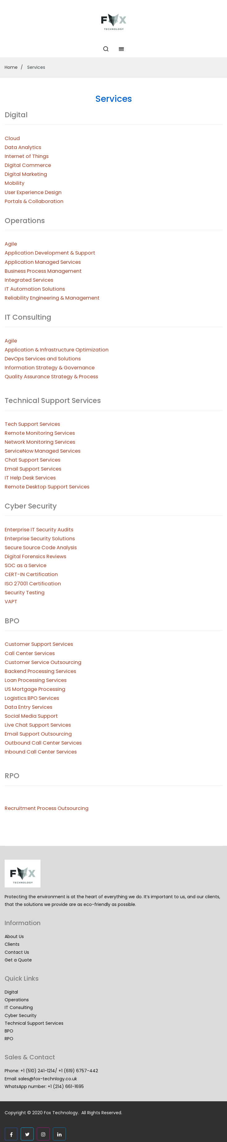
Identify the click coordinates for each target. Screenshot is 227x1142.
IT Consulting (19, 1007)
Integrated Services (29, 280)
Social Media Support (31, 716)
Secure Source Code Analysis (41, 547)
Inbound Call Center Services (41, 751)
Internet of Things (27, 156)
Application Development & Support (50, 252)
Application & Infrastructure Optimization (57, 349)
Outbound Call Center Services (43, 742)
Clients (12, 944)
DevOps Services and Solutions (43, 358)
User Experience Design (33, 192)
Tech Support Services (32, 424)
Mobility (14, 183)
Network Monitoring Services (40, 442)
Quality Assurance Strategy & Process (51, 376)
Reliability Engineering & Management (52, 297)
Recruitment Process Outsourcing (46, 808)
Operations (17, 1000)
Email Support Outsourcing (38, 733)
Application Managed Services (43, 262)
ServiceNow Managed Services (42, 451)
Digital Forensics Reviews (35, 556)
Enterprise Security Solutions (40, 538)
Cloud (12, 138)
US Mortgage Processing (35, 689)
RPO (9, 1039)
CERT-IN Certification (31, 574)
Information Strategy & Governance (50, 367)
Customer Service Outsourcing (43, 662)
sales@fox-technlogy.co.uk (47, 1079)
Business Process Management (43, 271)
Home (11, 67)
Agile (11, 243)
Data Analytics (23, 147)
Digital (11, 992)
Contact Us (17, 952)
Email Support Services (33, 468)
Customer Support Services (39, 644)
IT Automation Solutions (35, 289)
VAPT (11, 601)
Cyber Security (20, 1015)
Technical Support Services (34, 1023)
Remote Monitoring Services (40, 433)
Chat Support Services (32, 459)
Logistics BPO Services (32, 698)
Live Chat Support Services (38, 725)
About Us (14, 936)
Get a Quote (18, 960)
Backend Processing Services (40, 671)
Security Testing (25, 592)
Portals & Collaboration (34, 201)
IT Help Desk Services (30, 477)
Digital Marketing (26, 174)
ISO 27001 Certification (33, 583)
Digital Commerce (28, 165)
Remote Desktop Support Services (47, 486)
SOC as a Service (25, 565)
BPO (9, 1031)
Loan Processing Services (35, 680)
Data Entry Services (28, 707)
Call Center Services (30, 653)
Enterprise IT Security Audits (39, 529)
